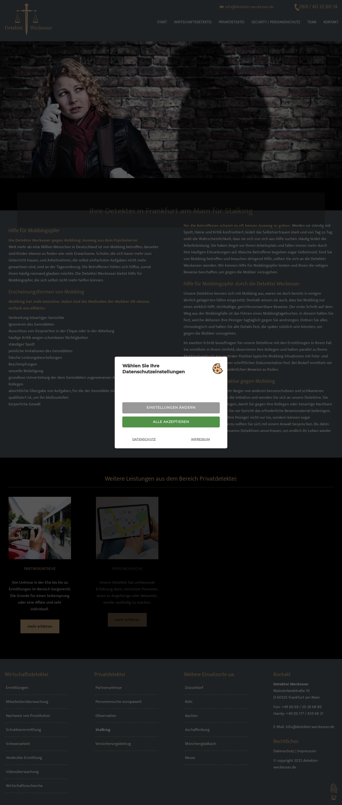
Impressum (200, 440)
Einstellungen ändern (171, 407)
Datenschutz (144, 440)
